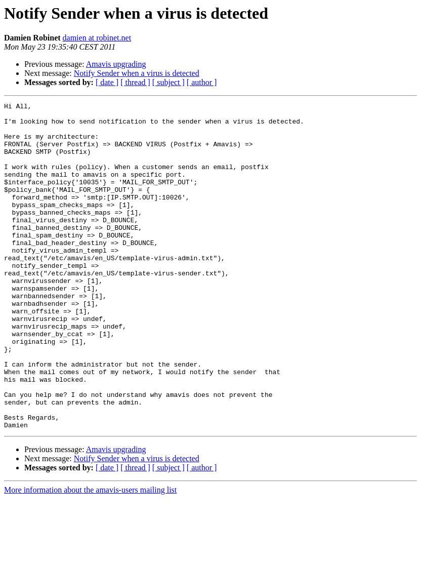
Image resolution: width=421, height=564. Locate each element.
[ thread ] (135, 82)
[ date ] (107, 82)
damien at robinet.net (97, 37)
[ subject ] (168, 82)
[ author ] (202, 82)
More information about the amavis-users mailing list (90, 555)
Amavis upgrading (116, 64)
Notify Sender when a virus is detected (136, 73)
